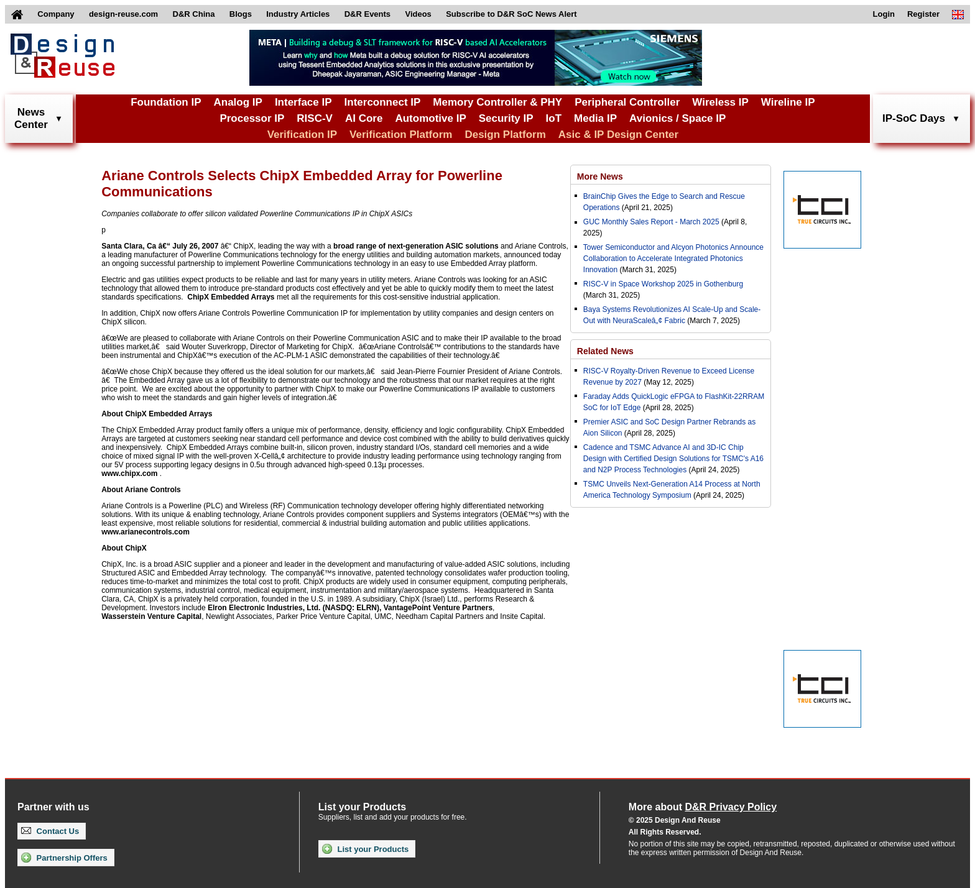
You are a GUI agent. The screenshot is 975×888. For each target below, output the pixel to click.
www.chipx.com (129, 473)
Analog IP (237, 102)
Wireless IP (720, 102)
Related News (605, 351)
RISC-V (315, 118)
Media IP (595, 118)
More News (600, 176)
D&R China (194, 14)
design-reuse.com (123, 14)
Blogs (240, 14)
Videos (418, 14)
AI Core (363, 118)
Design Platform (504, 134)
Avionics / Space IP (677, 118)
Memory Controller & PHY (497, 102)
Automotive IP (430, 118)
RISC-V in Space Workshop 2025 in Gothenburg (663, 284)
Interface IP (303, 102)
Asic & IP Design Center (618, 134)
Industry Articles (298, 14)
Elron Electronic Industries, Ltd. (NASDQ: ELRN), (294, 607)
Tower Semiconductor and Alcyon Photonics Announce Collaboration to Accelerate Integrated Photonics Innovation (673, 258)
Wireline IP (788, 102)
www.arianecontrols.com (145, 532)
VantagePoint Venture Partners (438, 607)
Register (923, 14)
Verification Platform (400, 134)
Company (55, 14)
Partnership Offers (64, 858)
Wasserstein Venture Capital (151, 616)
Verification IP (302, 134)
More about (703, 807)
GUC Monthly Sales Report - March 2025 (651, 221)
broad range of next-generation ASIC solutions (416, 246)
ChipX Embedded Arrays (230, 297)
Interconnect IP (382, 102)
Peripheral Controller (627, 102)
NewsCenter (31, 118)
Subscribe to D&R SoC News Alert (511, 14)
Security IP (506, 118)
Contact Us (50, 831)
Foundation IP (166, 102)
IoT (554, 118)
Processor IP (251, 118)
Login (884, 14)
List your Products (365, 849)
